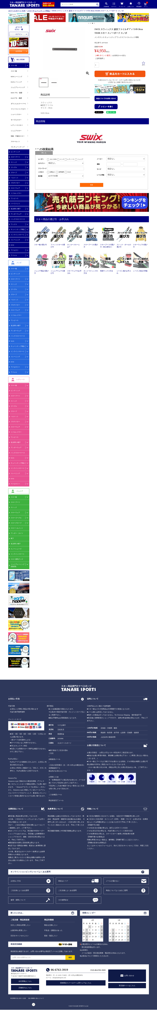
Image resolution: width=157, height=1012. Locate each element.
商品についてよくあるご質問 (117, 890)
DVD (12, 245)
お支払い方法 (16, 881)
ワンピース (14, 198)
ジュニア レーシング (18, 87)
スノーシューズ (16, 549)
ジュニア (80, 159)
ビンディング (15, 152)
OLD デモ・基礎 (16, 98)
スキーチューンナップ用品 (38, 11)
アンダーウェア (16, 214)
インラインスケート (18, 234)
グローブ (14, 172)
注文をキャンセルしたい (20, 936)
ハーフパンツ (15, 203)
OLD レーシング (16, 82)
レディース (70, 159)
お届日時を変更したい (19, 930)
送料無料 (61, 172)
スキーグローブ (16, 523)
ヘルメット (14, 178)
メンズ (62, 159)
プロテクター (15, 183)
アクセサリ (14, 250)
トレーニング (15, 240)
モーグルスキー (16, 120)
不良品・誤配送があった (53, 930)
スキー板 (14, 65)
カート (146, 5)
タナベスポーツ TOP (16, 11)
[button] (35, 18)
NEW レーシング (16, 76)
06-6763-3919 (59, 969)
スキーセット (15, 141)
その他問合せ (63, 900)
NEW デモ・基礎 (16, 93)
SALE (69, 172)
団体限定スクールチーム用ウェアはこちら (75, 983)
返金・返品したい (51, 936)
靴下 (12, 538)
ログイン (18, 34)
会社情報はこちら (25, 981)
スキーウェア (15, 188)
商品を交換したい (51, 925)
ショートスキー (16, 114)
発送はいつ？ (63, 881)
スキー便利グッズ (17, 559)
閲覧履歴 (139, 4)
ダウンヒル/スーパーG (18, 104)
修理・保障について (18, 900)
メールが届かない (112, 881)
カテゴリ (113, 5)
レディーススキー (17, 125)
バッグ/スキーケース (18, 219)
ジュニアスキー (16, 131)
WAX (12, 341)
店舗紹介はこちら (25, 988)
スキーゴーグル (16, 518)
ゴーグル (14, 167)
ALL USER (53, 159)
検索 (97, 4)
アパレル (14, 255)
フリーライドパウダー (18, 109)
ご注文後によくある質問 (67, 890)
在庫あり (52, 172)
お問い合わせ (129, 976)
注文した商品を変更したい (20, 925)
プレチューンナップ (18, 147)
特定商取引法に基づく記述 (18, 998)
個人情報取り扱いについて (36, 998)
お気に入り (131, 4)
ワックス (14, 224)
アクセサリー (15, 367)
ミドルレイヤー (16, 193)
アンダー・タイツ (17, 533)
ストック (14, 162)
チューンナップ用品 (18, 229)
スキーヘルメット (17, 528)
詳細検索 (106, 4)
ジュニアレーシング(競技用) (18, 565)
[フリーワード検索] (65, 168)
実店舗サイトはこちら (127, 985)
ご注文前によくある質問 (20, 890)
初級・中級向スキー (18, 136)
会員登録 (18, 51)
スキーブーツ (15, 157)
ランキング (122, 4)
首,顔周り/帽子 (16, 209)
